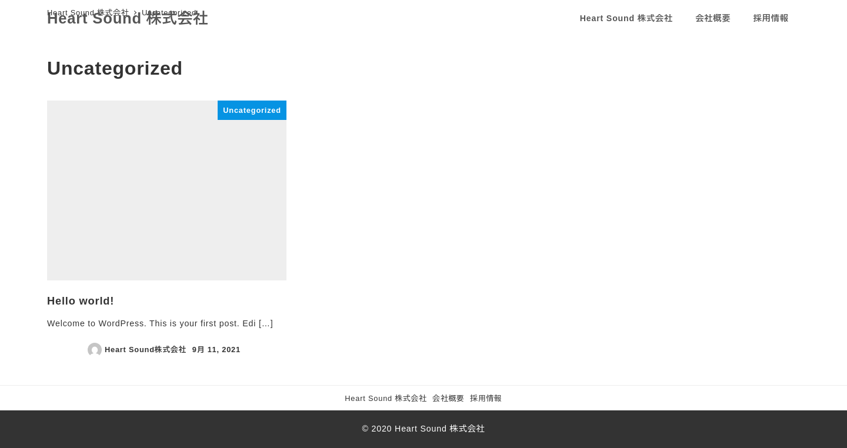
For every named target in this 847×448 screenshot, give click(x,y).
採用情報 (486, 398)
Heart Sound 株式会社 (127, 18)
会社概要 (448, 398)
